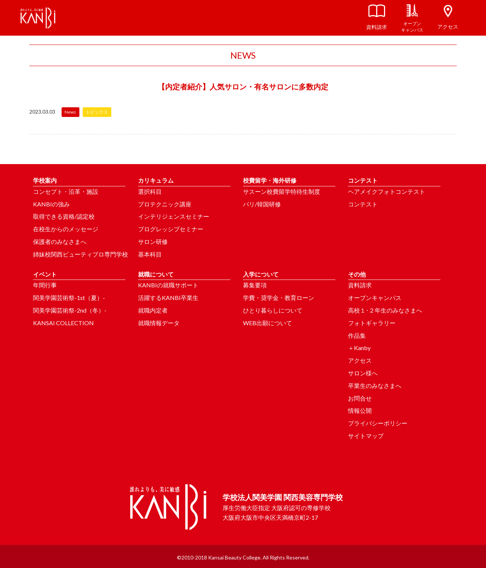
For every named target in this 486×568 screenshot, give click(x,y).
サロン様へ (363, 372)
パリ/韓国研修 (262, 204)
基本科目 (150, 254)
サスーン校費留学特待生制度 (281, 191)
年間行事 (45, 284)
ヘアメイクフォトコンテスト (386, 191)
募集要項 (255, 284)
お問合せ (360, 398)
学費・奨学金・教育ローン (278, 297)
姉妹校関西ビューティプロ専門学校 (80, 254)
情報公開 (360, 410)
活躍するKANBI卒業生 (168, 297)
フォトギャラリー (371, 322)
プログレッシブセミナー (170, 228)
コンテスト (363, 204)
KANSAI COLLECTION (63, 322)
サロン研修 (153, 241)
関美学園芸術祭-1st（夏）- (69, 297)
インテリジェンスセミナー (173, 216)
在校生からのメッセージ (65, 228)
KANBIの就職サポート (168, 284)
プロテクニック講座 (164, 204)
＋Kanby (359, 347)
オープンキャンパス (374, 297)
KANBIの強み (51, 204)
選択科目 (150, 191)
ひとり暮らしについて (272, 310)
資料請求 (360, 284)
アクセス (360, 360)
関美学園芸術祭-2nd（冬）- (69, 310)
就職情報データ (159, 322)
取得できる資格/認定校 (64, 216)
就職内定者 (153, 310)
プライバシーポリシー (377, 423)
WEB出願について (267, 322)
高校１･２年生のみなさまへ (385, 310)
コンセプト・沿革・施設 (65, 191)
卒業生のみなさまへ (374, 385)
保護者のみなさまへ (59, 241)
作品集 (357, 335)
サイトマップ (366, 435)
